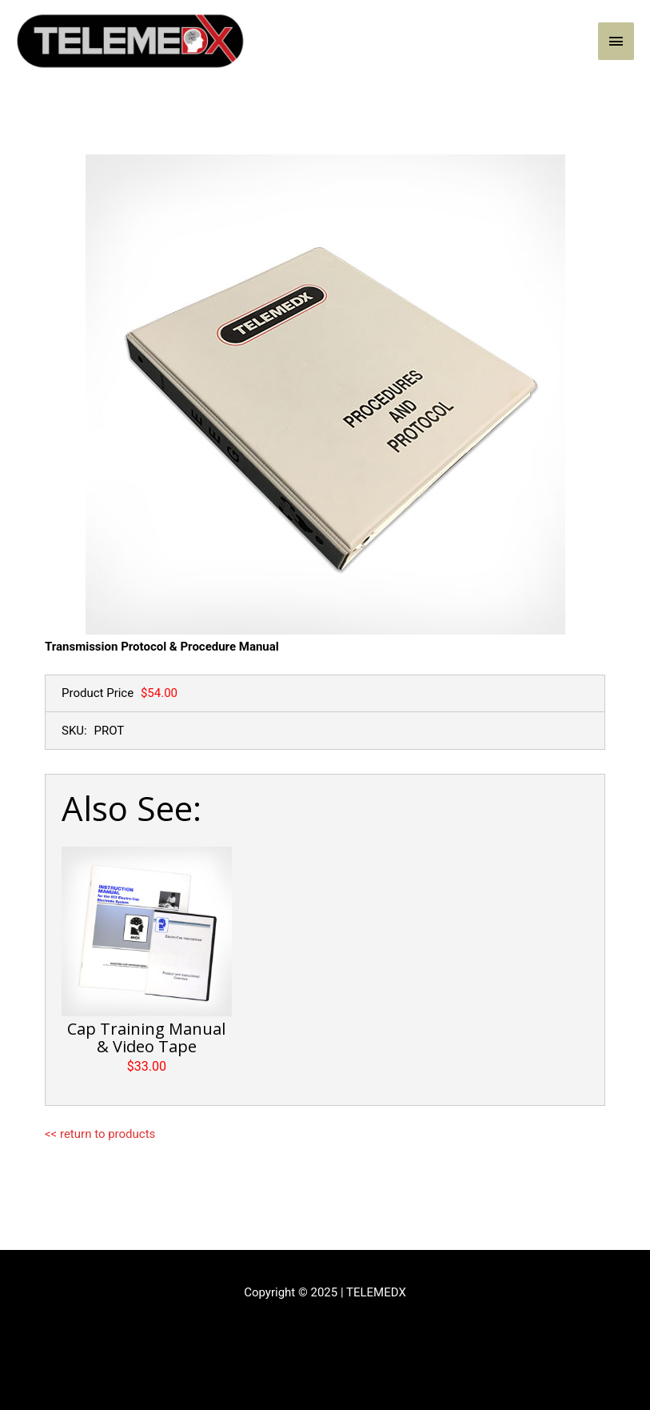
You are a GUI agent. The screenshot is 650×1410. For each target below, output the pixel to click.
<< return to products (100, 1134)
